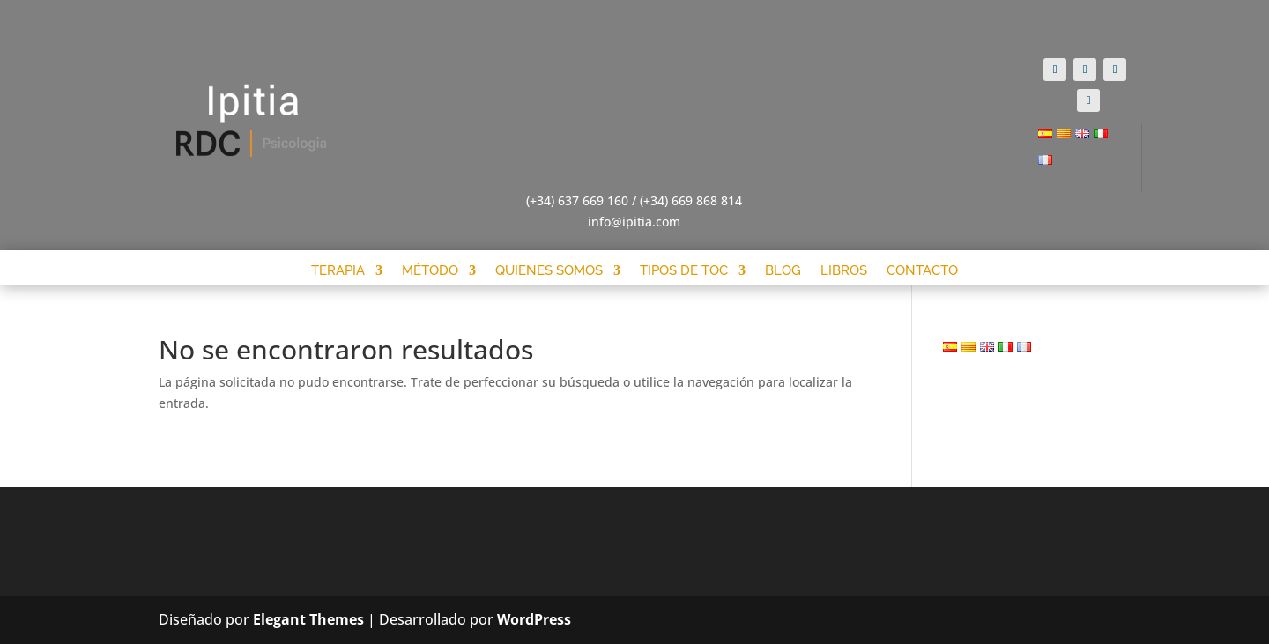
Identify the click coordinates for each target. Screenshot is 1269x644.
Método (430, 270)
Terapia (338, 270)
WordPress (534, 619)
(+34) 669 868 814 (691, 200)
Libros (843, 270)
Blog (783, 270)
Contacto (922, 270)
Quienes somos (549, 270)
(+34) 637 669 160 (577, 200)
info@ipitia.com (634, 221)
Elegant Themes (308, 619)
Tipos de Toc (684, 270)
